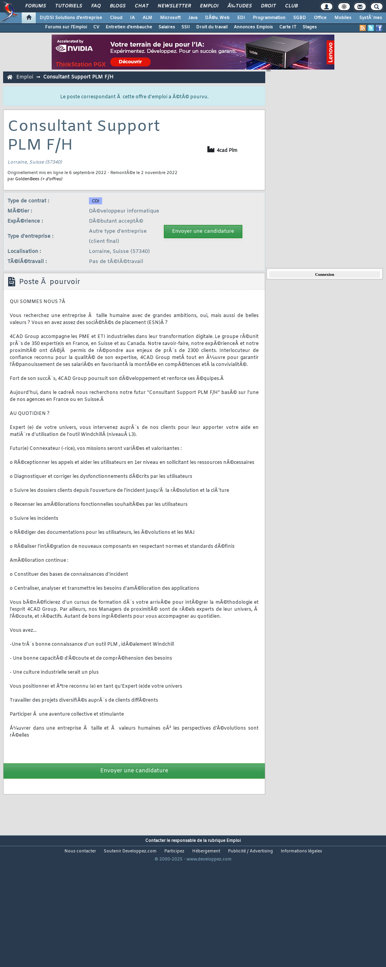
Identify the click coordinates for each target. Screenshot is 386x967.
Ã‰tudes (239, 6)
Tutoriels (68, 6)
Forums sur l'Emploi (66, 27)
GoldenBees (27, 179)
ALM (147, 18)
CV (96, 27)
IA (132, 18)
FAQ (95, 6)
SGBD (299, 18)
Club (291, 6)
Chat (141, 6)
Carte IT (287, 27)
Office (320, 18)
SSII (185, 27)
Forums (35, 6)
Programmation (269, 18)
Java (192, 18)
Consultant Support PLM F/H (78, 77)
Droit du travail (212, 27)
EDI (241, 18)
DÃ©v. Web (217, 18)
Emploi (209, 6)
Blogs (117, 6)
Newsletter (174, 6)
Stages (310, 27)
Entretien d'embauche (129, 27)
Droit (268, 6)
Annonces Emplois (253, 27)
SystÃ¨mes (370, 18)
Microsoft (170, 18)
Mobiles (342, 18)
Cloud (116, 18)
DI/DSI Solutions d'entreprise (71, 18)
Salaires (166, 27)
